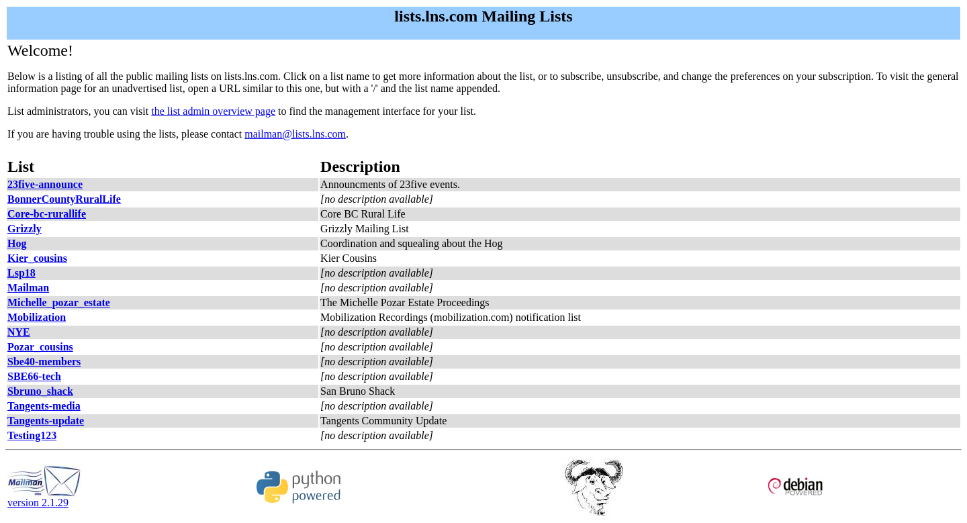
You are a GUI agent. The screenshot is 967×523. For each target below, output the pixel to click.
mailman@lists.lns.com (295, 134)
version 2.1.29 (44, 497)
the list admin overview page (213, 111)
